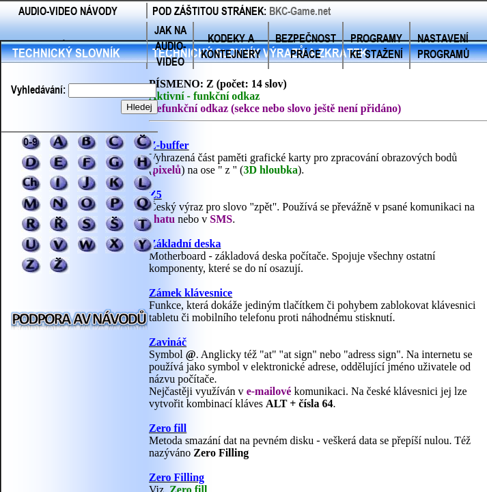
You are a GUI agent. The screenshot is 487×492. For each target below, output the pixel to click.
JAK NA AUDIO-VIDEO (170, 45)
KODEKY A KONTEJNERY (231, 46)
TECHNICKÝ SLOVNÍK (66, 53)
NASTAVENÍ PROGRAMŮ (443, 46)
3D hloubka (270, 170)
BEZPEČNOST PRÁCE (305, 46)
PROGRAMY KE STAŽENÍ (376, 46)
